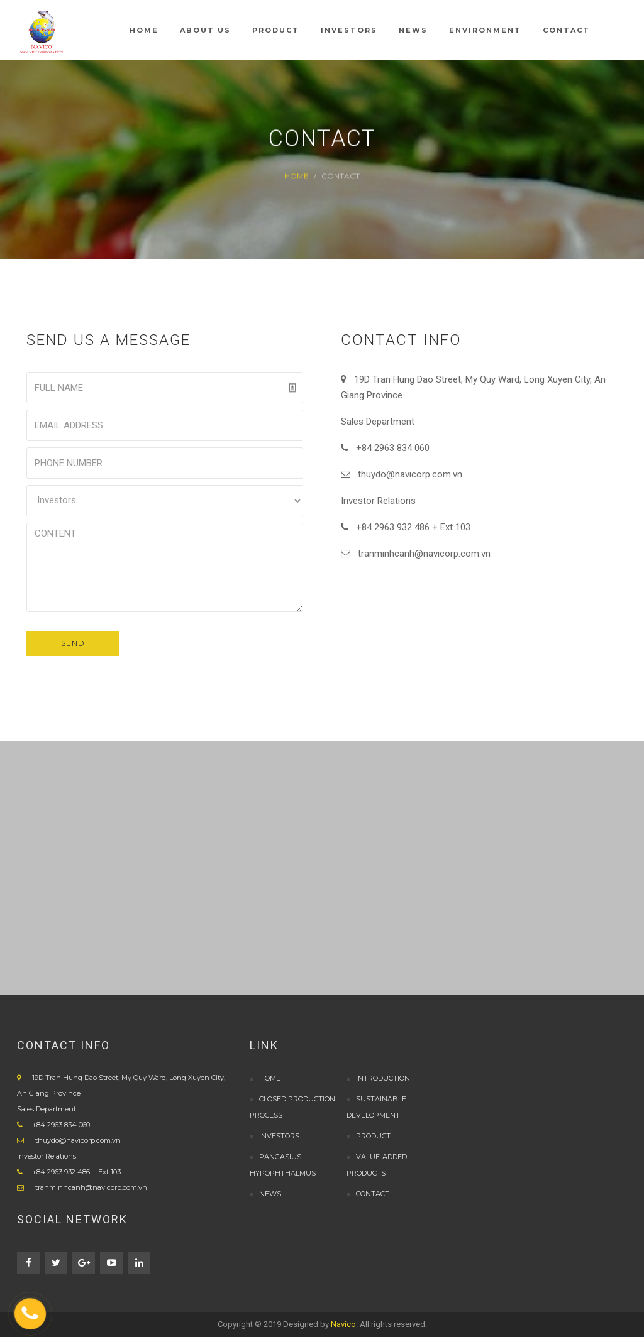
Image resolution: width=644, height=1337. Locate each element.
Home (296, 175)
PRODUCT (373, 1136)
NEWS (270, 1193)
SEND (73, 643)
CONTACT (372, 1193)
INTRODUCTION (383, 1078)
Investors (279, 1136)
